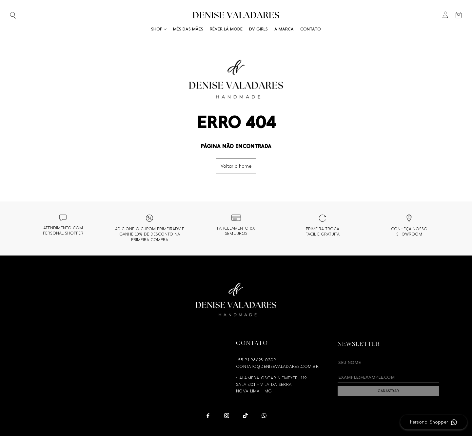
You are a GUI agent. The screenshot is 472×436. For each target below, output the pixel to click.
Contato (310, 29)
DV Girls (258, 29)
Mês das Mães (188, 29)
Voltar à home (236, 166)
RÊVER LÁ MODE (226, 29)
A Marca (284, 29)
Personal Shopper (429, 422)
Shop (159, 29)
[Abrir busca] (23, 16)
